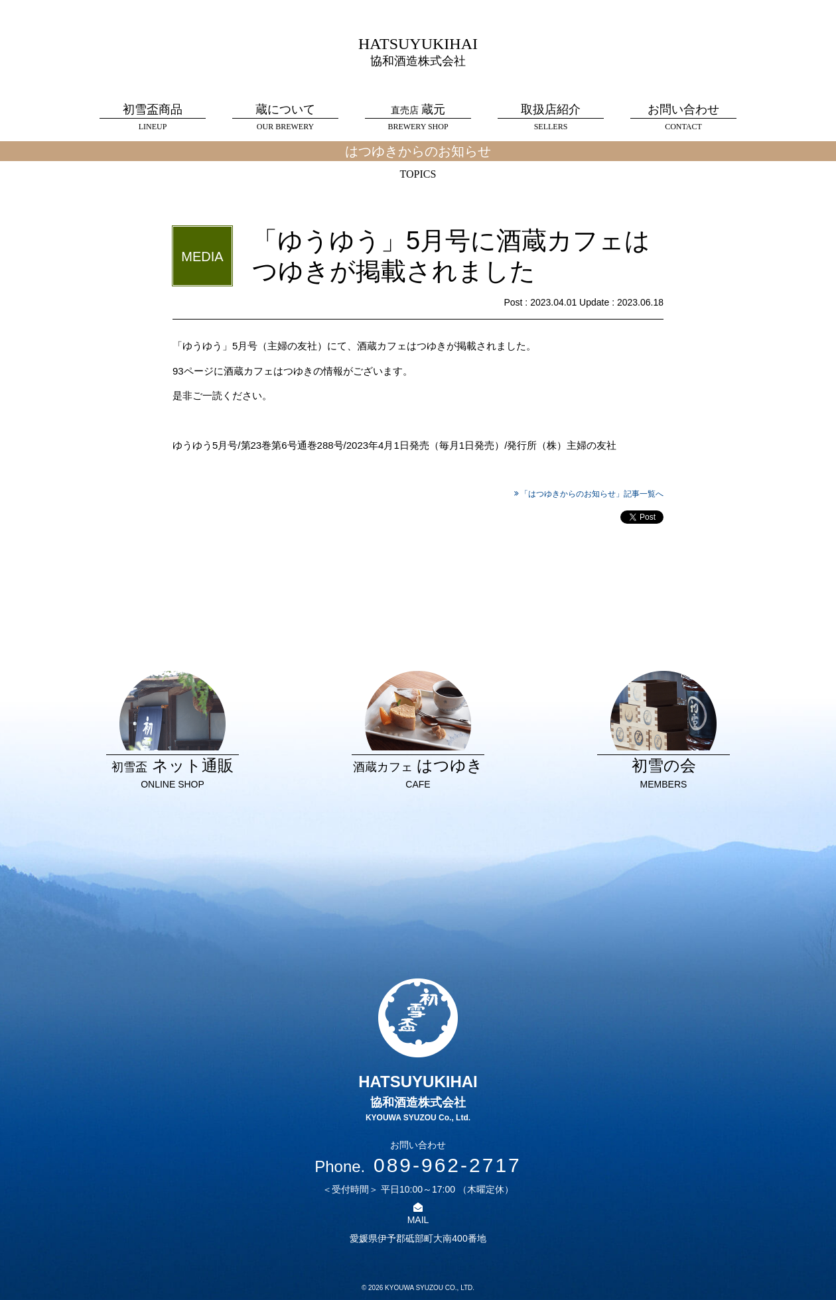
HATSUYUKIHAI (418, 51)
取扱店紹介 (551, 118)
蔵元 (418, 118)
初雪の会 (663, 731)
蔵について (285, 118)
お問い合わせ (683, 118)
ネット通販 (172, 731)
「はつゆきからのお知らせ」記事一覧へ (591, 494)
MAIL (418, 1219)
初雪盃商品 (153, 118)
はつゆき (418, 731)
